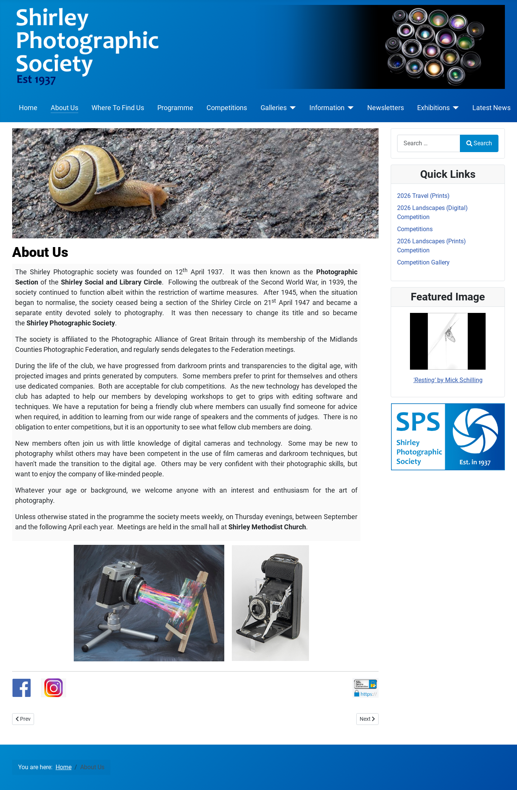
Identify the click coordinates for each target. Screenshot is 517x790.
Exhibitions (433, 108)
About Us (64, 108)
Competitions (226, 108)
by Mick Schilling (448, 380)
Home (28, 108)
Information (327, 108)
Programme (175, 108)
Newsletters (385, 108)
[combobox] (428, 143)
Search (479, 143)
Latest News (491, 108)
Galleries (274, 108)
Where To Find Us (118, 108)
